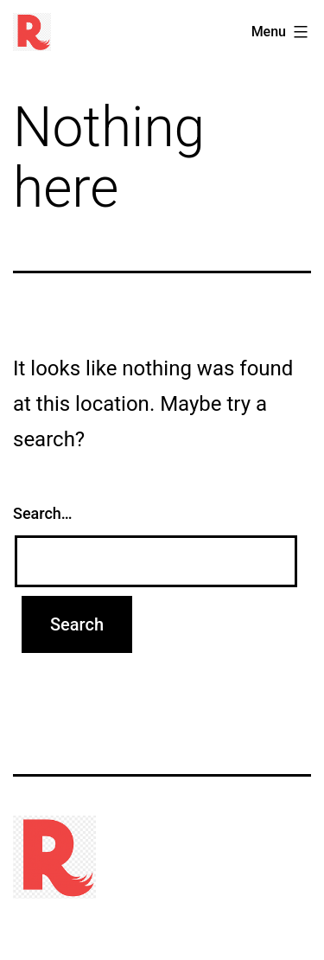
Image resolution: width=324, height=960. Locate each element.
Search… (43, 513)
